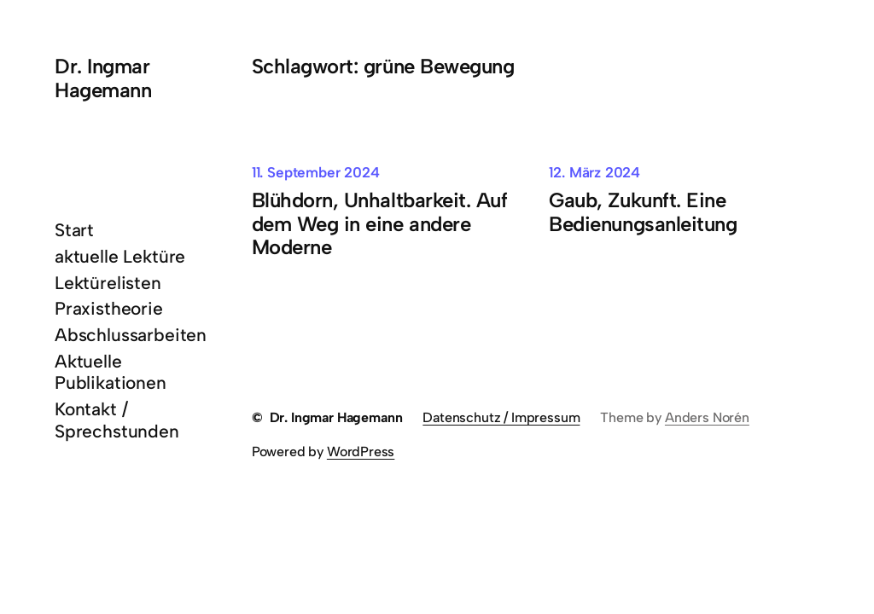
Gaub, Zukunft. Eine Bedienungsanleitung (643, 211)
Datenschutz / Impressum (501, 417)
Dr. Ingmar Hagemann (103, 78)
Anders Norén (707, 417)
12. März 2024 (594, 172)
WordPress (360, 451)
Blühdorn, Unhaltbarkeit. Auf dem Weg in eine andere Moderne (380, 223)
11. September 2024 (316, 172)
